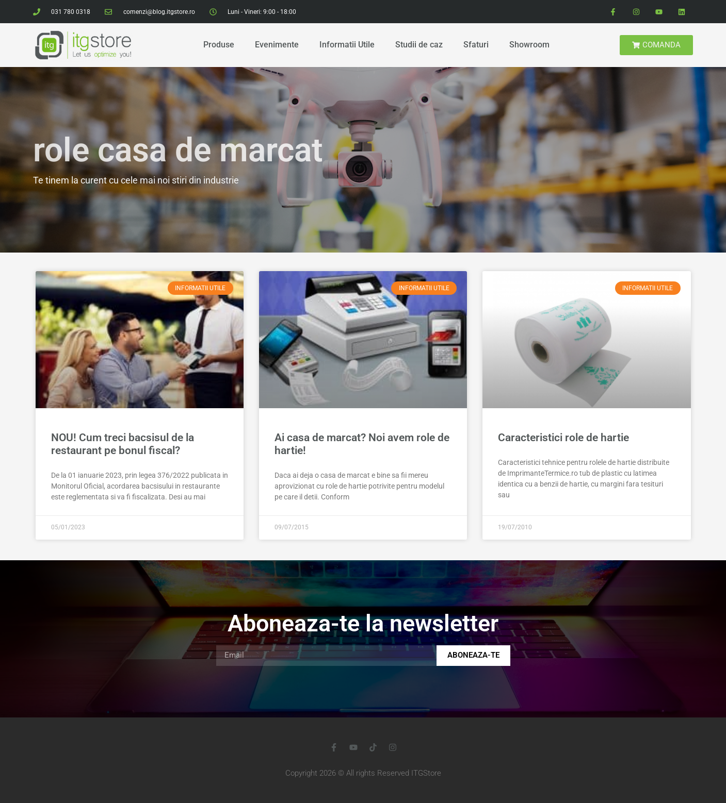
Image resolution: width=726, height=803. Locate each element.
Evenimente (277, 44)
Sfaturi (476, 44)
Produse (218, 44)
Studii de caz (419, 44)
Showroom (529, 44)
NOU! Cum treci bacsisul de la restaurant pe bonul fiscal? (122, 444)
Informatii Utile (347, 44)
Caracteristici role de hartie (563, 437)
